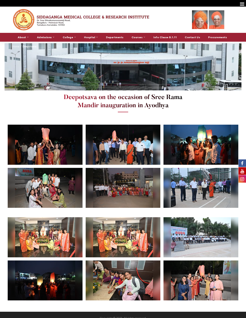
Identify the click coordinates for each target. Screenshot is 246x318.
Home (15, 46)
